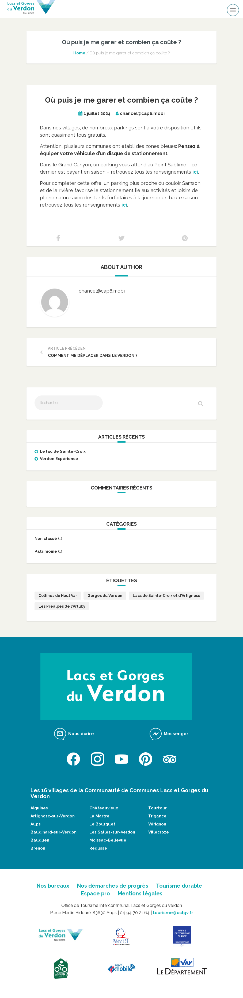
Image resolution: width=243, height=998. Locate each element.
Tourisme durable (179, 886)
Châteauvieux (103, 808)
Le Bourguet (102, 824)
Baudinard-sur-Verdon (54, 832)
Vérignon (157, 824)
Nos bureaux (53, 886)
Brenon (38, 848)
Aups (36, 824)
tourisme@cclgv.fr (173, 912)
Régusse (98, 848)
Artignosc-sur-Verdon (53, 816)
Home (79, 53)
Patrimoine (46, 551)
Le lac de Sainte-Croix (63, 451)
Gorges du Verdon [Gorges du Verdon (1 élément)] (105, 595)
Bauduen (40, 840)
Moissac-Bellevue (107, 840)
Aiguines (39, 808)
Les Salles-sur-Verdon (112, 832)
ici (124, 205)
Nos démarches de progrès (112, 886)
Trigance (157, 816)
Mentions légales (140, 893)
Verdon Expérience (59, 458)
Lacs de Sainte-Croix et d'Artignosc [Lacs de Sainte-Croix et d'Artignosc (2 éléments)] (166, 595)
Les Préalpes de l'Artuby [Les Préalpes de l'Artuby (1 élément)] (62, 606)
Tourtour (157, 808)
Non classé (46, 538)
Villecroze (158, 832)
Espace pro (95, 893)
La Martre (99, 816)
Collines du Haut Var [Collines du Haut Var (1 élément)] (58, 595)
